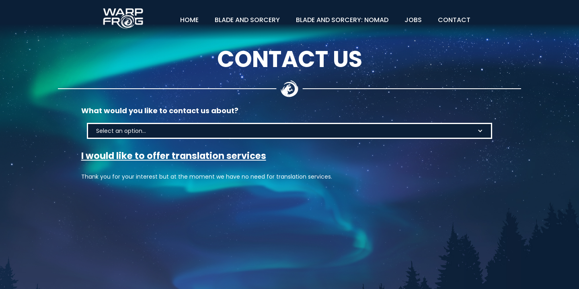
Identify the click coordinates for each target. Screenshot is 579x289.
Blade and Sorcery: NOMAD (342, 19)
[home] (123, 18)
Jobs (413, 19)
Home (189, 19)
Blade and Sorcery (247, 19)
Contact (454, 19)
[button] (289, 131)
